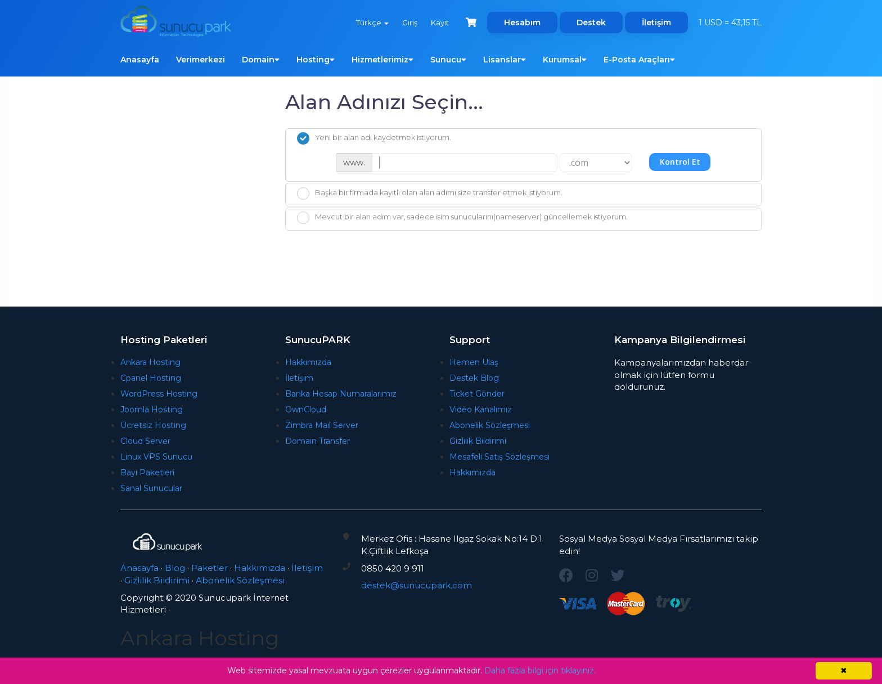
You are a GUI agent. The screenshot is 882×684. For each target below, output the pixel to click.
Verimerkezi (200, 60)
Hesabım (522, 22)
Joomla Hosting (151, 409)
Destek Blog (474, 378)
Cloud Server (145, 441)
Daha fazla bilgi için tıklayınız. (540, 670)
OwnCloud (305, 409)
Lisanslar (504, 60)
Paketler (209, 567)
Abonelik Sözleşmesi (489, 425)
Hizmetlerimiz (382, 60)
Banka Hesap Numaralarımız (341, 394)
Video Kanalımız (480, 409)
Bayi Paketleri (147, 472)
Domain (261, 60)
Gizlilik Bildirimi (477, 441)
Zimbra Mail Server (321, 425)
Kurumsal (565, 60)
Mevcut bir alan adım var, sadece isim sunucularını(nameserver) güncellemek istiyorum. (462, 218)
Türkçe (372, 22)
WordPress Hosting (158, 394)
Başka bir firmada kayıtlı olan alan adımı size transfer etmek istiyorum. (429, 193)
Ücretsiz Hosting (153, 425)
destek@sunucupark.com (416, 585)
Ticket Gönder (477, 394)
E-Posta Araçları (639, 60)
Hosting (315, 60)
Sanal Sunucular (151, 488)
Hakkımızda (308, 362)
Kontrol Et (680, 161)
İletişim (656, 22)
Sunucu (448, 60)
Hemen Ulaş (473, 362)
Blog (175, 567)
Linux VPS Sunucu (156, 457)
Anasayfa (139, 60)
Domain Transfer (317, 441)
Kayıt (440, 22)
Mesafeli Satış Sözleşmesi (499, 457)
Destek (591, 22)
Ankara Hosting (150, 362)
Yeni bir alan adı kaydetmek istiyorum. (374, 138)
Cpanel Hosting (150, 378)
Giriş (409, 22)
